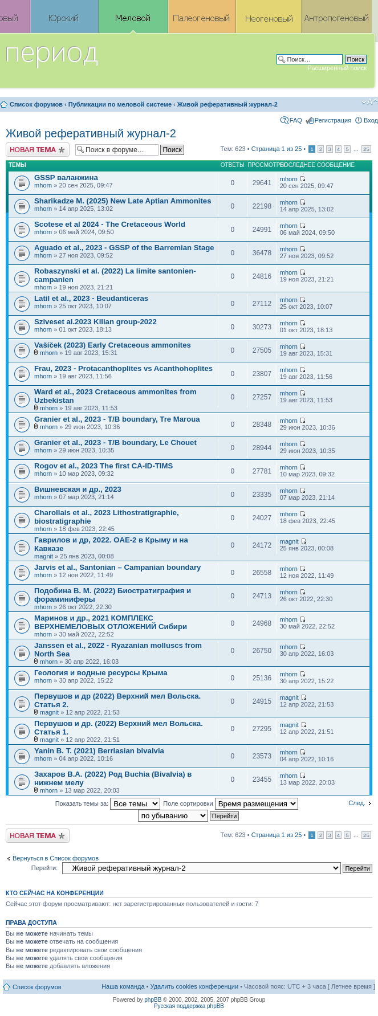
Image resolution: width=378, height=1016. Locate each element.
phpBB (152, 1000)
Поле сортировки (230, 803)
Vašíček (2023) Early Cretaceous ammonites (112, 345)
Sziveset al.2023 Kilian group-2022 (95, 321)
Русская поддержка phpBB (189, 1006)
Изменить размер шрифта (369, 102)
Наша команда (122, 986)
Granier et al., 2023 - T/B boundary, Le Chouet (115, 442)
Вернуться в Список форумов (56, 858)
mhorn (43, 185)
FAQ (296, 120)
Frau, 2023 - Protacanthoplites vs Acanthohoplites (123, 368)
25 (366, 149)
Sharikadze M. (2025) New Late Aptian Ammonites (122, 201)
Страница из (276, 148)
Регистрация (333, 120)
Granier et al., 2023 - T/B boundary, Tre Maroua (117, 419)
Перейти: (44, 867)
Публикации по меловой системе (120, 104)
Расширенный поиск (337, 67)
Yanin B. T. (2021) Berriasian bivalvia (99, 750)
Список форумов (36, 104)
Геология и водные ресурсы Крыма (101, 672)
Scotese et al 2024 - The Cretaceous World (109, 224)
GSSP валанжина (66, 177)
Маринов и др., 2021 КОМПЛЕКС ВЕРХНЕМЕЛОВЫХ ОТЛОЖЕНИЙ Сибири (110, 622)
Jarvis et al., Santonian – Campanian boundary (117, 567)
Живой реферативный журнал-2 (227, 104)
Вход (371, 120)
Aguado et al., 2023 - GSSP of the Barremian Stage (124, 247)
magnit (43, 556)
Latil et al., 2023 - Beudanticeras (91, 298)
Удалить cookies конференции (195, 986)
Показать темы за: (108, 803)
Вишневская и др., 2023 (77, 489)
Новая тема (38, 149)
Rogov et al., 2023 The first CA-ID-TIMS (103, 466)
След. (356, 802)
